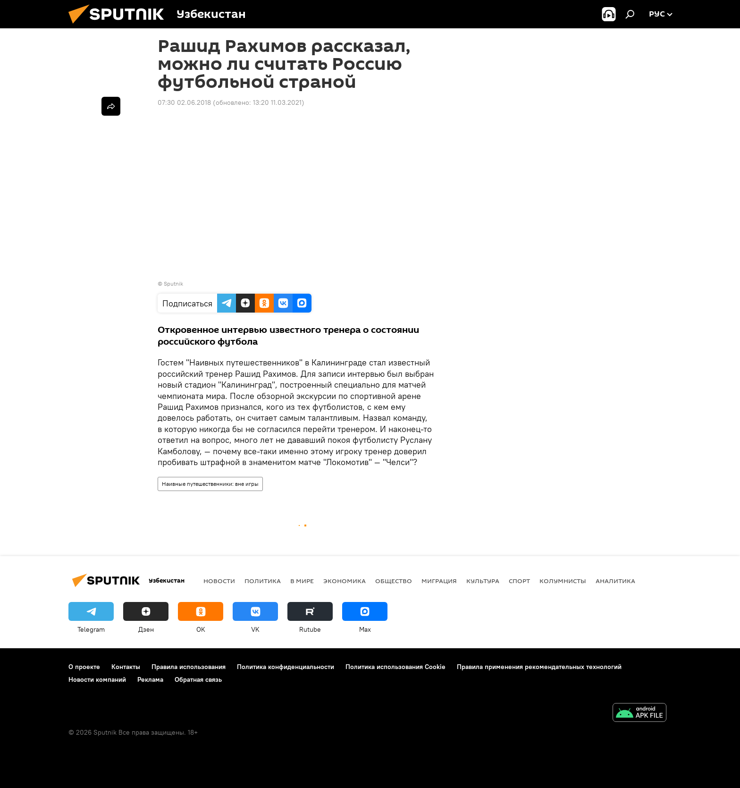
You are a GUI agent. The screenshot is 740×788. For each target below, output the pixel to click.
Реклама (150, 679)
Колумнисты (562, 580)
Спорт (519, 580)
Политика (262, 580)
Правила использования (188, 666)
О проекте (84, 666)
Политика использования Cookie (395, 666)
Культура (482, 580)
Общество (393, 580)
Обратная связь (198, 679)
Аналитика (615, 580)
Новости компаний (97, 679)
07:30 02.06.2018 (184, 102)
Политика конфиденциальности (285, 666)
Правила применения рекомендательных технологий (539, 666)
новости (219, 580)
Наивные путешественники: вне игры (210, 483)
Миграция (439, 580)
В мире (302, 580)
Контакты (125, 666)
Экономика (344, 580)
